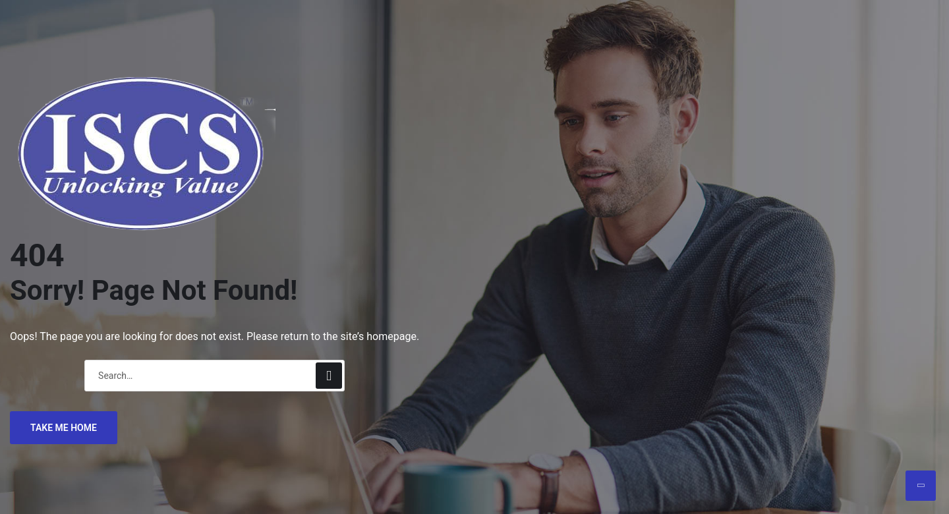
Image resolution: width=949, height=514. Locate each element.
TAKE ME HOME (63, 427)
